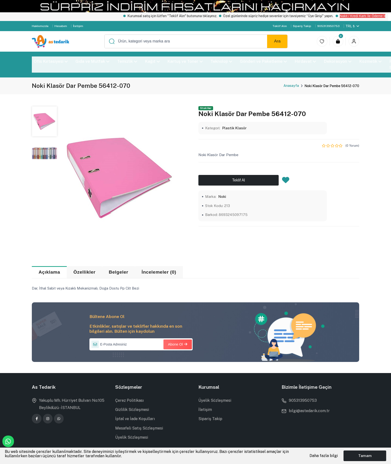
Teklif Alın (279, 26)
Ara (277, 41)
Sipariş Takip (302, 26)
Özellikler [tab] (85, 272)
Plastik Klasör (234, 128)
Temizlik (127, 61)
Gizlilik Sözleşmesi (132, 409)
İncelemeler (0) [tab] (159, 272)
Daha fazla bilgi (324, 455)
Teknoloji (221, 61)
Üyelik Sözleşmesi (131, 437)
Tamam (365, 455)
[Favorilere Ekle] (285, 181)
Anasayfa (291, 86)
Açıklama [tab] (49, 272)
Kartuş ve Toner (185, 61)
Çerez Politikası (129, 400)
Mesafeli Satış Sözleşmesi (139, 428)
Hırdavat (305, 61)
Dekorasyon (337, 61)
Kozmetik (370, 61)
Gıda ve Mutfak (92, 61)
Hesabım (60, 26)
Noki (222, 196)
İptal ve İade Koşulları (135, 418)
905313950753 (328, 26)
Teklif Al (238, 180)
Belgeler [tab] (118, 272)
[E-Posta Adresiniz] (141, 344)
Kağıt (152, 61)
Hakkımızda (40, 26)
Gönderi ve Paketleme (263, 61)
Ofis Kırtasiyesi (51, 61)
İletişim (78, 26)
